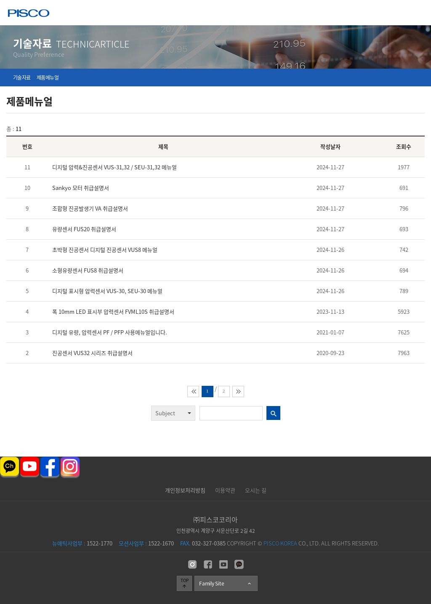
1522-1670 (146, 543)
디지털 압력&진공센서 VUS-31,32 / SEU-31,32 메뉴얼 (114, 167)
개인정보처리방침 (185, 490)
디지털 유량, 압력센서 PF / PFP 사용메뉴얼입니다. (109, 332)
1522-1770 (82, 543)
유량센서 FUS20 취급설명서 (84, 229)
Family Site (225, 583)
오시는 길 (255, 490)
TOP (185, 583)
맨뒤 (238, 391)
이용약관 (225, 490)
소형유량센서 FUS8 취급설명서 (87, 270)
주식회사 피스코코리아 (29, 14)
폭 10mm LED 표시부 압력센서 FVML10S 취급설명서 (113, 311)
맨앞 (193, 391)
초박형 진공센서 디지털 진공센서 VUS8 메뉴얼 (104, 250)
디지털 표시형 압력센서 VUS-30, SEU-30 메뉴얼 (107, 291)
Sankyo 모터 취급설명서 (80, 188)
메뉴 (418, 12)
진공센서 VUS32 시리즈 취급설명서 (92, 353)
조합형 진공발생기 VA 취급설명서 (90, 208)
